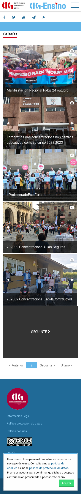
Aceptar (66, 483)
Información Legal (18, 416)
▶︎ (74, 71)
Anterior (17, 365)
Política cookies (17, 431)
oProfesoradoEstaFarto (24, 195)
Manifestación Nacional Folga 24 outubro (37, 90)
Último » (66, 365)
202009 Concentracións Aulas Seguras (36, 247)
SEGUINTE (40, 332)
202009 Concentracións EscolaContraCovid (39, 299)
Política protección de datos (24, 423)
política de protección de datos (48, 468)
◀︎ (10, 71)
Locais (11, 452)
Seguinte (46, 365)
